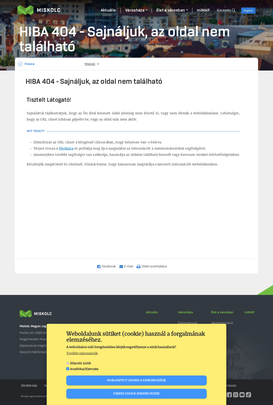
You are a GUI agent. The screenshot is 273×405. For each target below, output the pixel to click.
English (248, 10)
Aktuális (152, 312)
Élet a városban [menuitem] (170, 10)
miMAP (250, 312)
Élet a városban (222, 312)
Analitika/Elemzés (84, 369)
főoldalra (66, 148)
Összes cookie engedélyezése (136, 393)
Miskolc (90, 64)
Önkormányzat (187, 323)
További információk (82, 353)
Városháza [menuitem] (134, 10)
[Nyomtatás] (153, 266)
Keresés (224, 10)
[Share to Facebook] (108, 266)
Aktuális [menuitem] (108, 10)
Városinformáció (222, 323)
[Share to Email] (128, 266)
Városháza (185, 312)
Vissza (29, 64)
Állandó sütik (80, 363)
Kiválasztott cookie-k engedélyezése (136, 380)
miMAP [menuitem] (203, 10)
